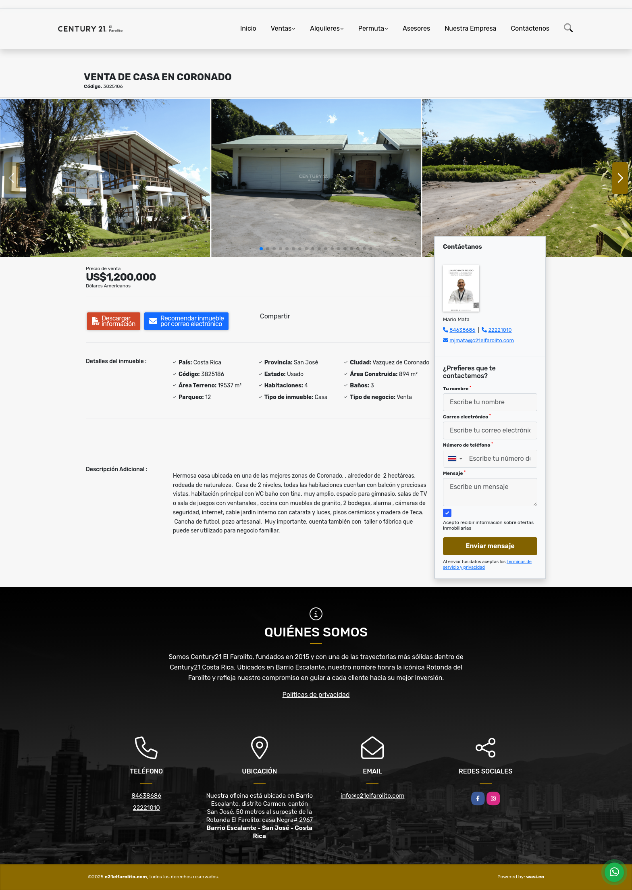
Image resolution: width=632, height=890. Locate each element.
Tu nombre (457, 388)
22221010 (499, 330)
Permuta (371, 28)
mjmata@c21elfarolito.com (481, 340)
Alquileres (325, 28)
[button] (261, 248)
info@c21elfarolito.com (372, 795)
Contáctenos (530, 28)
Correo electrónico (467, 417)
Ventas (281, 28)
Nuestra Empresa (470, 28)
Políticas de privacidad (316, 695)
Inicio (248, 28)
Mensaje (454, 473)
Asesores (416, 28)
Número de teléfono (468, 445)
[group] (105, 177)
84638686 (462, 330)
